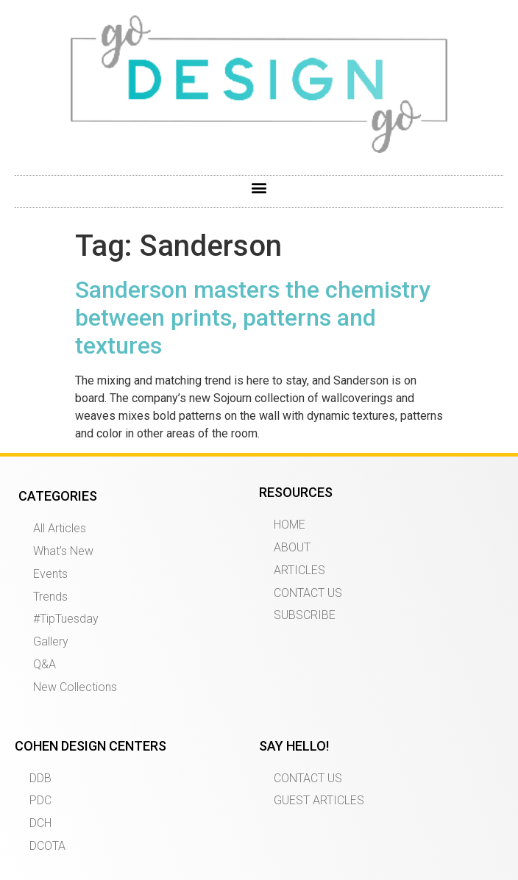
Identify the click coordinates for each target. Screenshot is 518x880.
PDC (40, 800)
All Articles (59, 528)
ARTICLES (299, 570)
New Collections (75, 687)
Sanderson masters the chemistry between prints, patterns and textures (252, 318)
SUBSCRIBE (305, 615)
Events (50, 574)
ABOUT (292, 547)
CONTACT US (308, 593)
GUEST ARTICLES (319, 800)
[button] (259, 188)
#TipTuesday (66, 619)
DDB (40, 778)
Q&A (44, 664)
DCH (40, 823)
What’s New (63, 551)
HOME (289, 525)
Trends (50, 597)
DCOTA (47, 846)
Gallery (50, 641)
